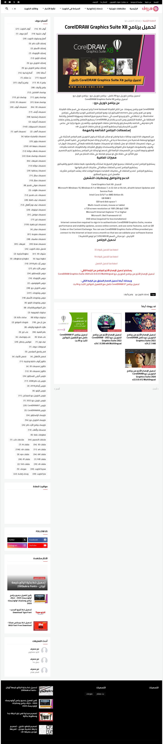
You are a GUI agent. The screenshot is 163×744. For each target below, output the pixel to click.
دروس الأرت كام (37, 268)
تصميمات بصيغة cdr (35, 146)
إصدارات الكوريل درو (132, 21)
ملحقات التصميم (37, 439)
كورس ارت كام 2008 (35, 381)
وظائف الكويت (31, 9)
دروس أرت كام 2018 (35, 263)
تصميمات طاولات (37, 190)
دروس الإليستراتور (36, 273)
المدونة (40, 78)
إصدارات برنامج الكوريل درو (34, 68)
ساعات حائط (20, 317)
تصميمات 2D (18, 102)
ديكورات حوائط (38, 317)
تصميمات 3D (38, 107)
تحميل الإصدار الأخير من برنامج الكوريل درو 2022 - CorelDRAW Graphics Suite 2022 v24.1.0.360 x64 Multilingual (106, 339)
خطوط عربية (39, 259)
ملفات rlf (24, 459)
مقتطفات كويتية (117, 9)
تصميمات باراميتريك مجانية (33, 136)
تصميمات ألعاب (38, 131)
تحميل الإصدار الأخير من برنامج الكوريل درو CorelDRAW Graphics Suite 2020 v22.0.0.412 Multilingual (141, 375)
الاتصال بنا (104, 2)
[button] (13, 8)
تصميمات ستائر (37, 175)
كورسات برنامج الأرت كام (34, 425)
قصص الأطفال (38, 356)
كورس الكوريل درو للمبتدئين (32, 395)
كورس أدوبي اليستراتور (34, 376)
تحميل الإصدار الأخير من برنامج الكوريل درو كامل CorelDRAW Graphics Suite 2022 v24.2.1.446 (141, 339)
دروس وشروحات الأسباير (34, 298)
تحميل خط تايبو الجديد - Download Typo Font (20, 611)
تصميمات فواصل (36, 214)
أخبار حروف (22, 34)
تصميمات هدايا (37, 244)
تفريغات (19, 244)
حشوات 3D (39, 254)
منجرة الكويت (38, 469)
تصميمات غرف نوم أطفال (33, 205)
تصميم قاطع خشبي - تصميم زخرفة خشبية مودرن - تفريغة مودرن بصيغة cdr (23, 729)
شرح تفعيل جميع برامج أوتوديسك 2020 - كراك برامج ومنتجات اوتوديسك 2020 (20, 599)
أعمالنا (41, 73)
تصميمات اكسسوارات (34, 126)
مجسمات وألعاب (37, 430)
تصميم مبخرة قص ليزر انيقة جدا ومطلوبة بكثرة (22, 715)
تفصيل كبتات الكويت (35, 249)
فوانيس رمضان (23, 342)
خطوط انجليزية (21, 254)
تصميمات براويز (37, 141)
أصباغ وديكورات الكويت (34, 38)
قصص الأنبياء (19, 356)
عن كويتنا (148, 2)
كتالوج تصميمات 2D (36, 366)
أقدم (58, 389)
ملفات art (40, 449)
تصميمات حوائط (37, 166)
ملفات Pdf (40, 459)
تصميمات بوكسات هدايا (34, 156)
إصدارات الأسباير (38, 48)
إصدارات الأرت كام (37, 43)
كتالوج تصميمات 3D (35, 371)
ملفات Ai (24, 444)
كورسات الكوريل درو (35, 420)
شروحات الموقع (20, 322)
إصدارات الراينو (38, 58)
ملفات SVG (23, 464)
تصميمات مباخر (38, 229)
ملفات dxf (39, 454)
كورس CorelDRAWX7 (34, 405)
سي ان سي (39, 322)
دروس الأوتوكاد (37, 278)
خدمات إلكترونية (95, 9)
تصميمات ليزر (38, 219)
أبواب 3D (40, 29)
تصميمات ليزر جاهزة (35, 224)
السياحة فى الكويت (71, 9)
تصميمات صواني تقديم (35, 185)
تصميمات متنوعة (36, 234)
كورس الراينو (39, 391)
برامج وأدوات (38, 87)
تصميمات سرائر (37, 180)
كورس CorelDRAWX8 (35, 410)
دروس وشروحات (36, 293)
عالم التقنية (39, 332)
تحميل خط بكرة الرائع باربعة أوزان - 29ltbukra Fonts (21, 689)
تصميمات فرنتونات (36, 210)
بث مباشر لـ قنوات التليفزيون (119, 2)
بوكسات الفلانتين (36, 92)
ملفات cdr (22, 449)
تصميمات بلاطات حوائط (34, 151)
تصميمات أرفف (37, 112)
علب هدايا (40, 337)
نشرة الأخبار (50, 9)
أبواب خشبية (39, 34)
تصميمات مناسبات (36, 239)
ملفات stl (40, 464)
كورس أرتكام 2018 (36, 386)
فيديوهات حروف (37, 347)
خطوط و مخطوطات (19, 259)
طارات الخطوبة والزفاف (35, 327)
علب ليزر (23, 332)
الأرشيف (95, 2)
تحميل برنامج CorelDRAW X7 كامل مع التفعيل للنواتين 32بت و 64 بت (106, 284)
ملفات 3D (39, 444)
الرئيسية (156, 2)
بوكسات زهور (38, 97)
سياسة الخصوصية (136, 2)
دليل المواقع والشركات (35, 307)
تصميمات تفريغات (36, 161)
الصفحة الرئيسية (149, 21)
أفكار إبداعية (25, 73)
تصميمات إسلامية (36, 117)
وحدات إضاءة (20, 474)
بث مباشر (26, 78)
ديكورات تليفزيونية (37, 312)
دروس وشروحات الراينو (35, 303)
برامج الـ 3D (39, 82)
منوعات (21, 469)
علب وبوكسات (23, 337)
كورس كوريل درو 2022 (34, 400)
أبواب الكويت (23, 29)
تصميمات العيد (18, 131)
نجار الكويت (39, 474)
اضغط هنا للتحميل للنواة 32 (106, 250)
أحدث (155, 389)
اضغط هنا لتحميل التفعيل (106, 263)
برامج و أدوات (128, 294)
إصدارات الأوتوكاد (37, 53)
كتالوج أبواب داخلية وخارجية (33, 361)
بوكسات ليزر (19, 97)
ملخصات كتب (17, 439)
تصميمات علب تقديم (35, 195)
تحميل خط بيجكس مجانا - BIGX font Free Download (19, 624)
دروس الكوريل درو (36, 288)
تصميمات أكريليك (37, 122)
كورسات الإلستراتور (36, 415)
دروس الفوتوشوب (36, 283)
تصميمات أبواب (18, 107)
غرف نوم (40, 342)
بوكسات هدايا (38, 102)
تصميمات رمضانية (36, 170)
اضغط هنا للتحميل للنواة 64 (106, 256)
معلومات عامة (38, 435)
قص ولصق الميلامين (35, 351)
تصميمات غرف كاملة (35, 200)
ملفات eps (23, 454)
